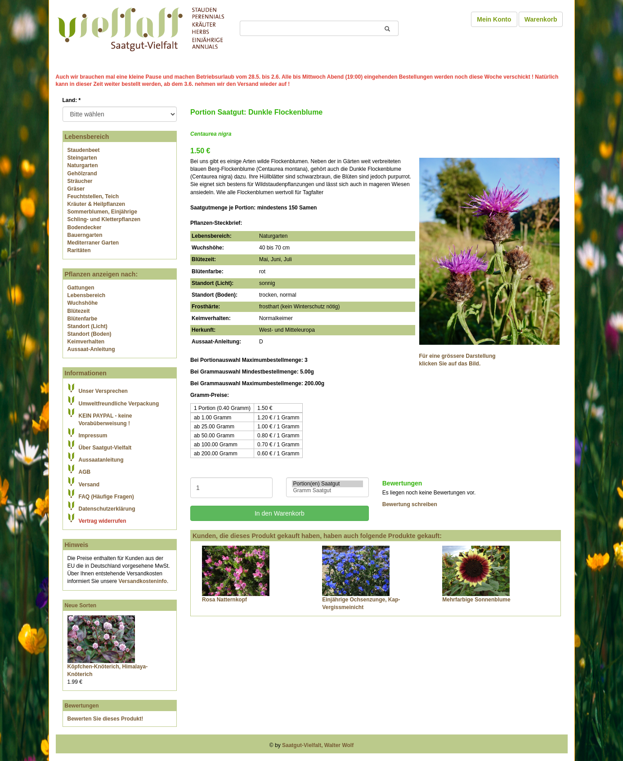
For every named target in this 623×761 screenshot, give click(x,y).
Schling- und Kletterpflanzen (104, 219)
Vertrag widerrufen (102, 521)
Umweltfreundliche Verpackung (119, 404)
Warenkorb (540, 19)
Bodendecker (84, 227)
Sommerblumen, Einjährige (102, 212)
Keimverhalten (86, 341)
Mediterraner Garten (93, 243)
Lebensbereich (86, 295)
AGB (85, 472)
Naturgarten (82, 165)
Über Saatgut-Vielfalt (105, 448)
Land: (72, 100)
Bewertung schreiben (409, 504)
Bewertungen (82, 706)
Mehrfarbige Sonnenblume (476, 599)
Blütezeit (78, 311)
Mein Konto (494, 19)
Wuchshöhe (82, 303)
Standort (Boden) (89, 334)
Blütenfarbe (82, 319)
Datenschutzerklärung (107, 509)
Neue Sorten (81, 605)
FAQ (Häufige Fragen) (106, 497)
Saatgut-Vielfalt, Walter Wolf (318, 745)
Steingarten (82, 158)
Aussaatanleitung (101, 460)
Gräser (76, 189)
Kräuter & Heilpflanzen (96, 204)
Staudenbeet (83, 150)
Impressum (93, 435)
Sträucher (80, 181)
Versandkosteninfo (143, 581)
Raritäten (79, 250)
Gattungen (80, 288)
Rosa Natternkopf (224, 599)
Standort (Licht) (87, 326)
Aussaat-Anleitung (91, 349)
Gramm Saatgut (327, 490)
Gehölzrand (82, 173)
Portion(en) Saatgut (327, 484)
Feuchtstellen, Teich (93, 196)
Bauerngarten (85, 235)
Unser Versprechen (103, 391)
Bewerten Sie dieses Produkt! (105, 719)
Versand (89, 484)
